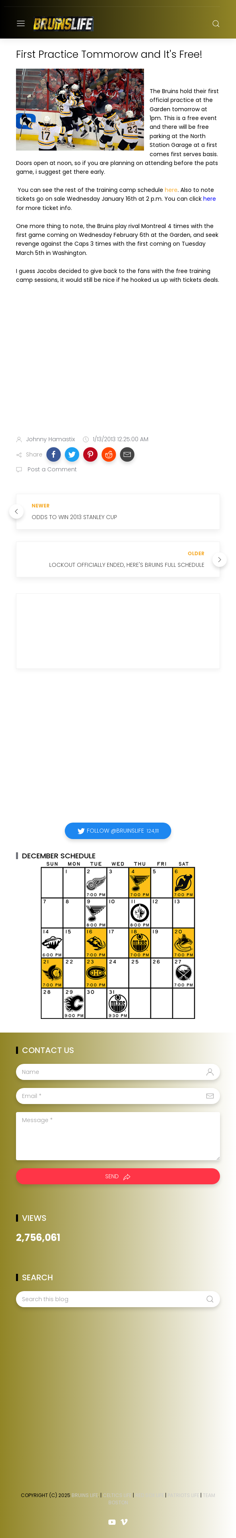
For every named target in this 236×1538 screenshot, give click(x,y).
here (171, 190)
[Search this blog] (118, 1299)
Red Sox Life (149, 1495)
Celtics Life (117, 1495)
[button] (53, 454)
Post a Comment (51, 469)
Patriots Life (183, 1495)
